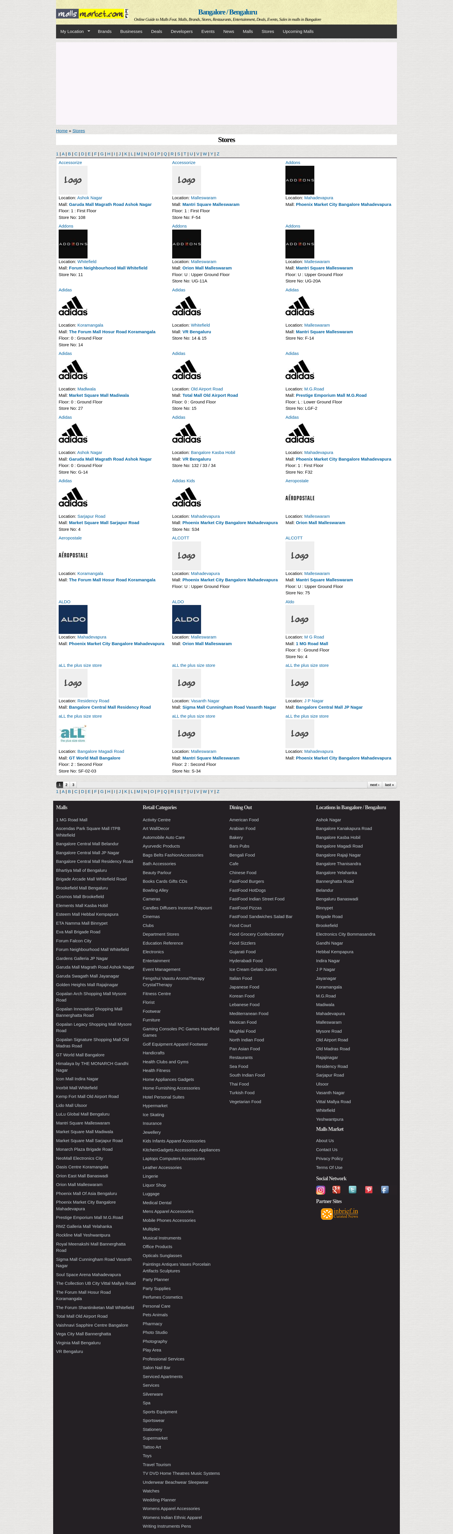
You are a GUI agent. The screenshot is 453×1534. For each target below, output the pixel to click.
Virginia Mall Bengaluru (78, 1342)
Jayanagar (326, 978)
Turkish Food (242, 1092)
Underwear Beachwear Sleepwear (176, 1482)
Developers (182, 31)
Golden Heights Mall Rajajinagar (87, 984)
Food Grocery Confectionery (256, 934)
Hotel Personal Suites (163, 1096)
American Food (244, 819)
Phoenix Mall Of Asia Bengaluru (86, 1193)
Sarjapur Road (91, 516)
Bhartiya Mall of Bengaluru (81, 870)
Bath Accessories (159, 863)
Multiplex (151, 1228)
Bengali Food (242, 854)
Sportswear (154, 1420)
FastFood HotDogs (247, 890)
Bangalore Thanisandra (338, 863)
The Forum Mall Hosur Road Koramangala (112, 331)
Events (208, 31)
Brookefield (327, 925)
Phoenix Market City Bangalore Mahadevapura (343, 204)
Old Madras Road (333, 1048)
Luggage (151, 1193)
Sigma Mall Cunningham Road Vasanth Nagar (229, 707)
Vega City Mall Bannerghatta (83, 1333)
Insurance (152, 1123)
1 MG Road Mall (312, 643)
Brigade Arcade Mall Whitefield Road (91, 878)
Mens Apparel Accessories (168, 1211)
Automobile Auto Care (164, 837)
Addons (292, 162)
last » (389, 785)
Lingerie (150, 1176)
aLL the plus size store (80, 665)
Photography (155, 1341)
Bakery (236, 837)
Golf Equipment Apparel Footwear (175, 1044)
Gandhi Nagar (329, 943)
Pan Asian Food (244, 1048)
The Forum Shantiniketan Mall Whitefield (95, 1307)
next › (374, 785)
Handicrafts (154, 1052)
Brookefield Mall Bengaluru (82, 887)
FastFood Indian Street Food (257, 898)
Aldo (289, 601)
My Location (73, 31)
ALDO (64, 601)
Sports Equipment (160, 1411)
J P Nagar (313, 700)
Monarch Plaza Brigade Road (84, 1149)
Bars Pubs (239, 846)
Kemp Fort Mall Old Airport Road (87, 1096)
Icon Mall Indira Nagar (77, 1078)
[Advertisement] (226, 82)
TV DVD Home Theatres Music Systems (181, 1473)
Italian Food (240, 978)
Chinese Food (242, 872)
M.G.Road (314, 388)
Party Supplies (157, 1288)
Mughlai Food (242, 1031)
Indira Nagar (328, 960)
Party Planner (156, 1279)
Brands (105, 31)
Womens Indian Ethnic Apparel (172, 1517)
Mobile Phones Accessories (169, 1220)
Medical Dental (157, 1202)
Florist (149, 1002)
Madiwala (86, 388)
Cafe (234, 863)
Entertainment (156, 960)
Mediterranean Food (248, 1013)
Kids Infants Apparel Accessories (174, 1140)
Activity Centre (157, 819)
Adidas (65, 289)
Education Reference (163, 943)
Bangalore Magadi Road (100, 751)
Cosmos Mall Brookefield (80, 896)
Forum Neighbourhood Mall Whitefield (108, 267)
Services (151, 1385)
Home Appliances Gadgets (168, 1079)
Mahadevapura (318, 197)
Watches (151, 1490)
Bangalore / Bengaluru (227, 12)
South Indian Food (247, 1075)
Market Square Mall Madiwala (99, 395)
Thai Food (239, 1083)
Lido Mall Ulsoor (71, 1105)
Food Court (240, 925)
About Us (325, 1140)
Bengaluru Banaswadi (337, 898)
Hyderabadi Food (246, 960)
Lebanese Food (244, 1004)
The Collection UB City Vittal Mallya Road (96, 1283)
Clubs (148, 925)
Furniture (151, 1019)
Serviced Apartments (163, 1376)
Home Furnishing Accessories (171, 1088)
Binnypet (324, 907)
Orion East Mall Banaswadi (82, 1175)
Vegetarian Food (245, 1101)
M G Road (314, 636)
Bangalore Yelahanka (336, 872)
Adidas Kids (183, 480)
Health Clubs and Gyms (165, 1061)
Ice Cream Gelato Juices (253, 969)
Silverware (153, 1394)
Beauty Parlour (157, 872)
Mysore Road (329, 1031)
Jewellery (152, 1132)
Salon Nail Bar (156, 1367)
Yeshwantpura (330, 1119)
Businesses (131, 31)
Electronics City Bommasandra (345, 934)
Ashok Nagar (89, 197)
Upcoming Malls (298, 31)
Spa (147, 1402)
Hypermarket (155, 1105)
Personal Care (156, 1306)
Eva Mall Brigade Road (78, 931)
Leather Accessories (162, 1167)
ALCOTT (180, 537)
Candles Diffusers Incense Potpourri (177, 907)
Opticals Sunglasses (162, 1255)
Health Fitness (156, 1070)
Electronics (153, 951)
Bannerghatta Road (335, 881)
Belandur (324, 890)
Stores (268, 31)
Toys (147, 1455)
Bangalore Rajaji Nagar (338, 854)
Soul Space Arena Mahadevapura (88, 1274)
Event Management (161, 969)
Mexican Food (243, 1022)
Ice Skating (153, 1114)
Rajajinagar (327, 1057)
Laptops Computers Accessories (174, 1158)
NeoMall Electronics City (79, 1158)
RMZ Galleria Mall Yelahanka (84, 1226)
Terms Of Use (329, 1167)
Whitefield (86, 261)
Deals (156, 31)
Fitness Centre (157, 993)
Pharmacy (152, 1323)
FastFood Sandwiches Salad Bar (260, 916)
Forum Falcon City (74, 940)
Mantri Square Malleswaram (211, 204)
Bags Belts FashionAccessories (173, 854)
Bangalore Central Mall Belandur (87, 843)
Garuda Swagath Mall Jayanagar (87, 975)
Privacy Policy (329, 1158)
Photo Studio (155, 1332)
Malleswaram (203, 197)
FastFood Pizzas (245, 907)
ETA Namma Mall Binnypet (81, 923)
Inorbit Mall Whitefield (76, 1087)
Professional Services (163, 1358)
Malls (248, 31)
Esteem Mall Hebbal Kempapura (87, 914)
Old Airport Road (207, 388)
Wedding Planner (159, 1499)
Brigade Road (329, 916)
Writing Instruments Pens (167, 1526)
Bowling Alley (155, 890)
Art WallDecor (156, 828)
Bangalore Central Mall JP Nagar (329, 707)
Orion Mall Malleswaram (207, 267)
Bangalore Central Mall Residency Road (110, 707)
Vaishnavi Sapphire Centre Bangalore (92, 1325)
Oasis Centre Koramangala (82, 1166)
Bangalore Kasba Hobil (213, 452)
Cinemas (151, 916)
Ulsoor (322, 1083)
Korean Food (242, 995)
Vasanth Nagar (205, 700)
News (228, 31)
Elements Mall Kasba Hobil (82, 905)
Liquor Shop (154, 1185)
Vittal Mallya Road (333, 1101)
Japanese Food (244, 986)
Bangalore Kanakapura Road (344, 828)
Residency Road (93, 700)
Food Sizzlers (242, 943)
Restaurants (241, 1057)
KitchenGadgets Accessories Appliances (181, 1149)
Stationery (152, 1429)
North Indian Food (246, 1039)
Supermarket (155, 1438)
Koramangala (90, 325)
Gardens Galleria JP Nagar (82, 958)
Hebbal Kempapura (334, 951)
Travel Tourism (157, 1464)
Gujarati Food (242, 951)
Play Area (152, 1349)
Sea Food (238, 1066)
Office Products (157, 1246)
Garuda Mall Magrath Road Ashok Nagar (110, 204)
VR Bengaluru (197, 331)
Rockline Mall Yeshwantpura (83, 1235)
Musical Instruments (162, 1237)
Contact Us (326, 1149)
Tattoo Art (152, 1446)
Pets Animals (155, 1314)
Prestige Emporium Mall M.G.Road (331, 395)
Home (62, 130)
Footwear (152, 1011)
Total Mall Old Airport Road (210, 395)
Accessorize (70, 162)
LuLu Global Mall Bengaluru (82, 1114)
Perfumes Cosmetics (163, 1297)
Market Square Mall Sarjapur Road (104, 522)
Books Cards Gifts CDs (165, 881)
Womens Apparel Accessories (171, 1508)
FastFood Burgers (246, 881)
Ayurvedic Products (161, 846)
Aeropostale (297, 480)
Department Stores (161, 934)
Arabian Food (242, 828)
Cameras (151, 898)
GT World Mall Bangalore (94, 757)
